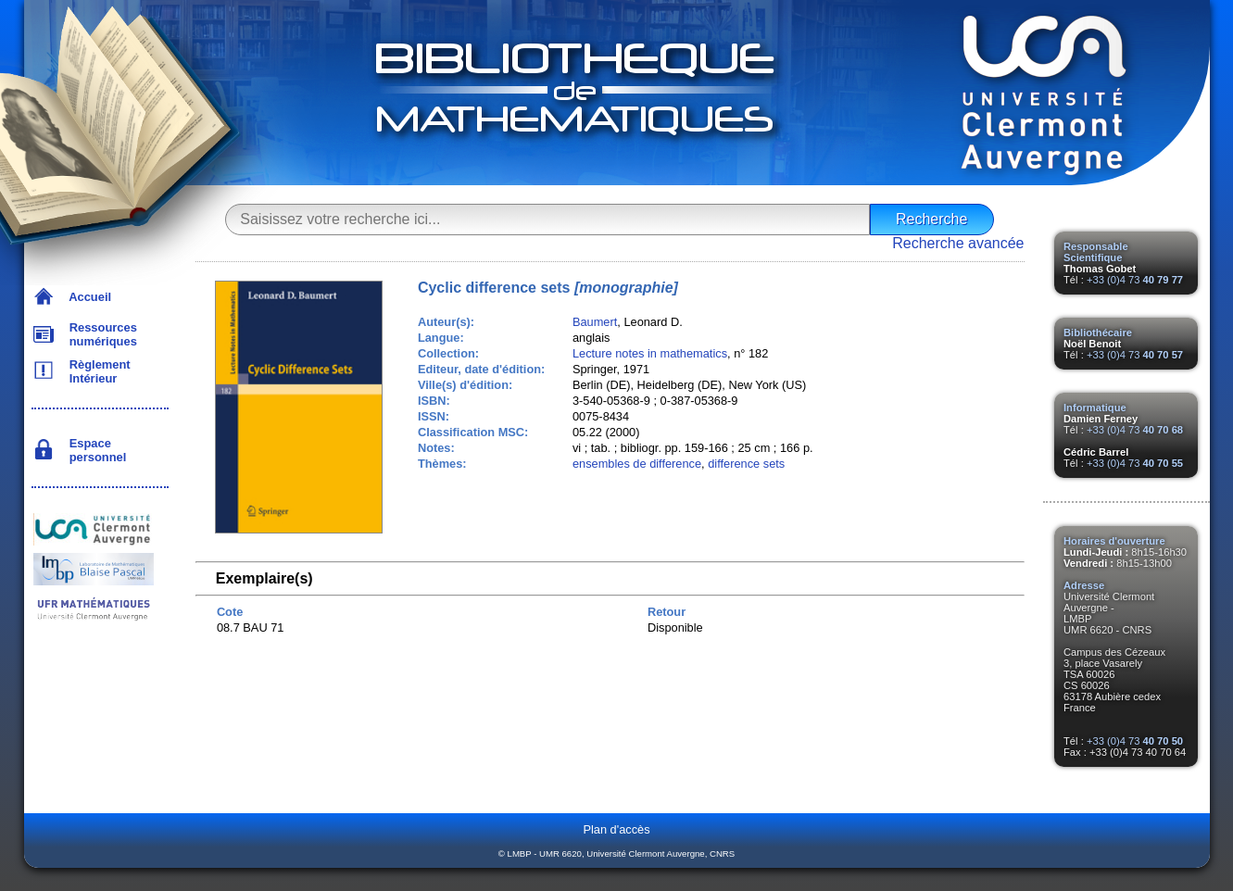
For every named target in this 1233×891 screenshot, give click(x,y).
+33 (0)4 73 (1135, 279)
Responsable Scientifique (1095, 252)
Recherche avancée (958, 243)
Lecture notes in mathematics (649, 353)
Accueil (87, 297)
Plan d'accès (616, 829)
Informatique (1094, 407)
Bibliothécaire (1097, 332)
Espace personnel (95, 450)
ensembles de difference (636, 464)
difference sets (746, 464)
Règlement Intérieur (97, 371)
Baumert (594, 322)
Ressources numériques (100, 334)
